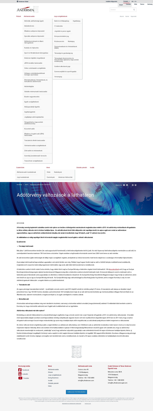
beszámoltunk (114, 269)
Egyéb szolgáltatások (31, 102)
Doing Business (53, 378)
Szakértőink (20, 167)
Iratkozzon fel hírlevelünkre (76, 392)
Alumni (122, 16)
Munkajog (71, 41)
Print (135, 185)
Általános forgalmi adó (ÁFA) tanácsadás (34, 134)
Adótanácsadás (29, 16)
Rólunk (18, 16)
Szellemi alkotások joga (62, 66)
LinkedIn (127, 185)
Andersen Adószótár (65, 177)
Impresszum (88, 403)
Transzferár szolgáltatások (33, 161)
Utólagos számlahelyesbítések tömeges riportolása (34, 74)
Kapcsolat (133, 16)
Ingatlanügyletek (29, 112)
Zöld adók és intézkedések (33, 151)
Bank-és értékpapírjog (61, 21)
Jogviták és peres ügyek (62, 31)
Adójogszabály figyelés (32, 107)
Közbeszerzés (59, 41)
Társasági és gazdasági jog (63, 53)
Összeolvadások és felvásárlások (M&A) (65, 47)
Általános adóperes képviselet (34, 31)
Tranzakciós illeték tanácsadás (34, 140)
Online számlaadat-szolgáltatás (35, 68)
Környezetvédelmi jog (61, 36)
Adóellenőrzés (29, 26)
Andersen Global (22, 1)
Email (132, 185)
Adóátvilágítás (29, 86)
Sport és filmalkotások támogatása (36, 53)
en (135, 1)
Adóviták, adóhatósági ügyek (34, 21)
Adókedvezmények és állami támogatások (33, 42)
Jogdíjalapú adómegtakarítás (34, 117)
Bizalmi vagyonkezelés (31, 97)
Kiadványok (58, 172)
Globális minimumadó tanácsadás (35, 92)
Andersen (47, 8)
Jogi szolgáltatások (60, 16)
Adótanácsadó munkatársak (26, 172)
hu (132, 1)
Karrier (127, 16)
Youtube (130, 185)
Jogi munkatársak (23, 177)
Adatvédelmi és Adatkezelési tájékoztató (71, 403)
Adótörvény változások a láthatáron (40, 184)
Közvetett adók (29, 129)
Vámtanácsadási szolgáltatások (35, 145)
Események (51, 177)
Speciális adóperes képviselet (34, 36)
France (142, 4)
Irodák (92, 167)
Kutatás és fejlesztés (31, 48)
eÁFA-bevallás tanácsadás (33, 63)
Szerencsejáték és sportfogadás (65, 71)
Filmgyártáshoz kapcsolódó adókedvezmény (33, 123)
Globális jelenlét (81, 167)
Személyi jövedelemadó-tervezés (35, 156)
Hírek (48, 167)
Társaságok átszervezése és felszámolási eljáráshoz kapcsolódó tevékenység (66, 59)
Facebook (124, 185)
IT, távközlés (58, 26)
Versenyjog (58, 77)
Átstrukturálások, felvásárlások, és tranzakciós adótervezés (36, 80)
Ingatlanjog (76, 21)
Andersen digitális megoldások (34, 58)
